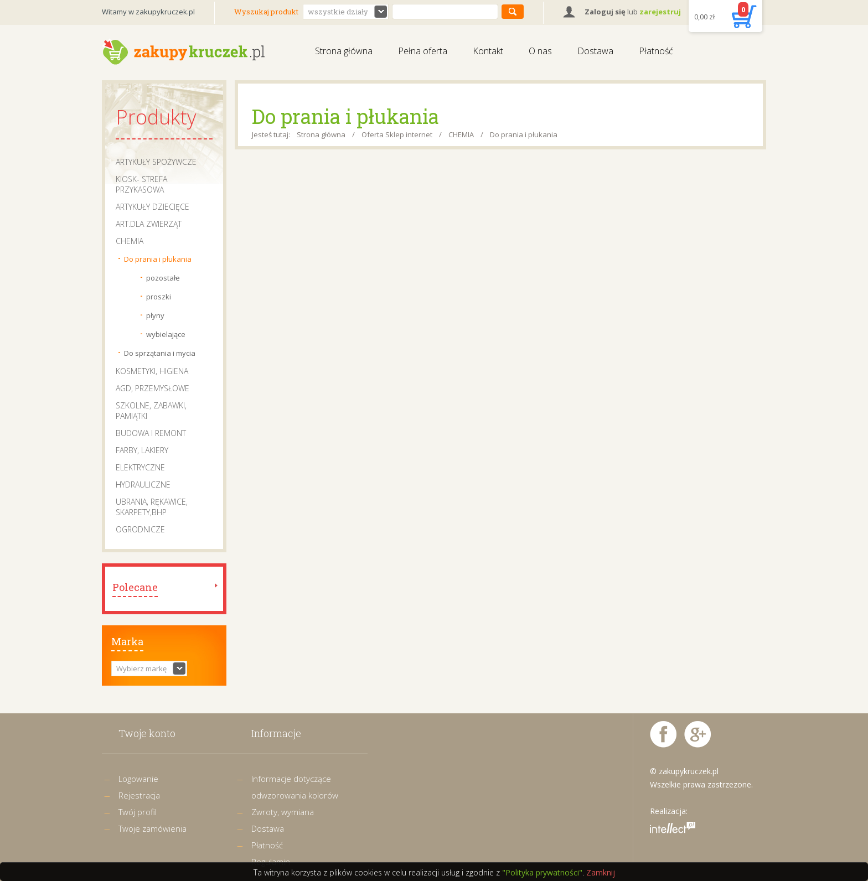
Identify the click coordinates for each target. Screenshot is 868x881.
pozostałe (163, 278)
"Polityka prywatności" (542, 872)
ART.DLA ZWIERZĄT (149, 224)
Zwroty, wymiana (282, 811)
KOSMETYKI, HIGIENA (152, 371)
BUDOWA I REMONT (151, 433)
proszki (158, 297)
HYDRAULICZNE (143, 484)
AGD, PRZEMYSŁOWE (152, 388)
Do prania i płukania (158, 259)
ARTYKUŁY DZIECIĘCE (152, 206)
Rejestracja (139, 795)
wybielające (165, 334)
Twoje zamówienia (152, 828)
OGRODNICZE (140, 529)
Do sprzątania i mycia (159, 353)
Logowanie (138, 778)
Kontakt (488, 51)
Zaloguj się (605, 12)
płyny (155, 315)
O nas (540, 51)
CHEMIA (129, 241)
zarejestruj (660, 12)
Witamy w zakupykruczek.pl (148, 12)
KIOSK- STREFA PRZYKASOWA (141, 184)
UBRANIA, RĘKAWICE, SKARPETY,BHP (152, 506)
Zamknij (600, 872)
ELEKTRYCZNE (140, 467)
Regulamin (270, 861)
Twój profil (137, 811)
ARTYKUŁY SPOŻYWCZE (156, 162)
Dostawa (595, 51)
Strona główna (344, 51)
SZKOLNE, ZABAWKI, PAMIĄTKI (151, 410)
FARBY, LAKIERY (142, 450)
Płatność (656, 51)
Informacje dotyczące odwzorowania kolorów (294, 787)
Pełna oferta (422, 51)
